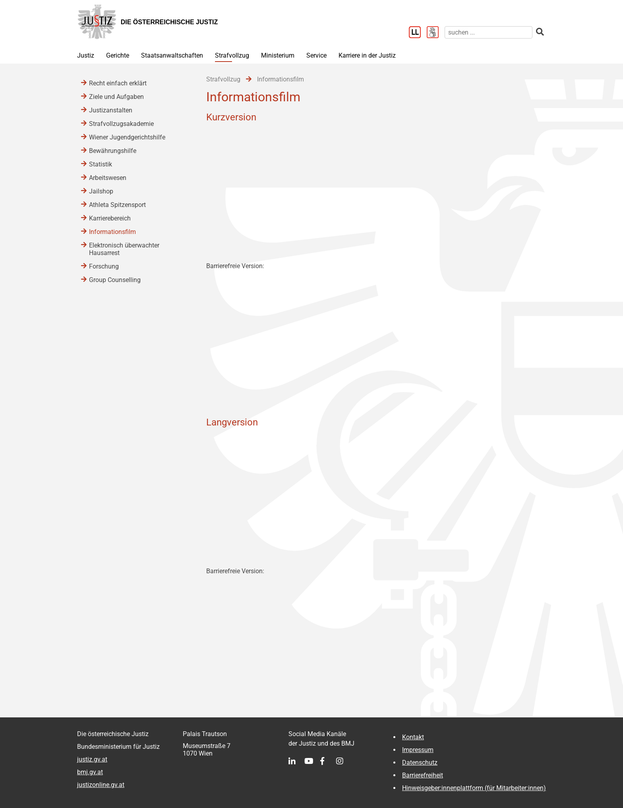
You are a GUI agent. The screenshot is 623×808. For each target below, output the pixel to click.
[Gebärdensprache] (436, 33)
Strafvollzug (232, 55)
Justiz (85, 55)
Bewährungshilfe (112, 151)
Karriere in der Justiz (367, 55)
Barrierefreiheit (422, 775)
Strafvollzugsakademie (121, 124)
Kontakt (413, 737)
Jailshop (101, 191)
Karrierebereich (110, 218)
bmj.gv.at (90, 772)
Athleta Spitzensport (117, 205)
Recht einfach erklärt (118, 83)
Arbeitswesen (107, 178)
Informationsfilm (112, 232)
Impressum (417, 750)
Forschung (104, 266)
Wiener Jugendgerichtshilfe (127, 137)
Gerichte (117, 55)
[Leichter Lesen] (418, 33)
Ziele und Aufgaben (116, 97)
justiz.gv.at (92, 759)
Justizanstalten (110, 110)
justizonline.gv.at (100, 785)
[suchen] (488, 32)
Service (316, 55)
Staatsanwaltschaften (172, 55)
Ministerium (277, 55)
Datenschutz (419, 762)
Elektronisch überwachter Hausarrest (124, 249)
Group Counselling (115, 280)
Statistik (100, 164)
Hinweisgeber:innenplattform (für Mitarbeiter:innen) (474, 788)
